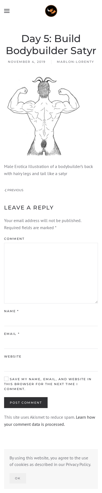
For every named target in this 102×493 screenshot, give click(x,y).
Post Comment (26, 403)
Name (11, 311)
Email (12, 334)
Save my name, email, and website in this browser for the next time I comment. (48, 384)
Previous (14, 190)
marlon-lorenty (75, 62)
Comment (14, 239)
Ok (18, 478)
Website (12, 356)
